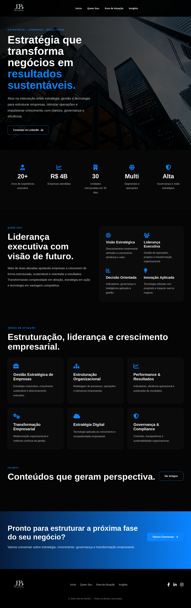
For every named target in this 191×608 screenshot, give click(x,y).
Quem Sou (93, 8)
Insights (133, 8)
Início (79, 8)
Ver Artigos (171, 476)
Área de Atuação (114, 8)
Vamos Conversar (165, 537)
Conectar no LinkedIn (28, 130)
